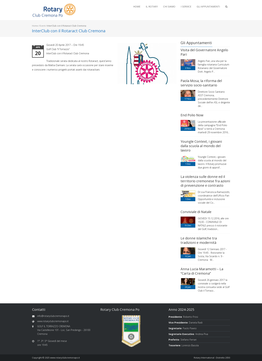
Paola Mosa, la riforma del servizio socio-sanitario (201, 82)
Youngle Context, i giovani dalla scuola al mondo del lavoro (201, 146)
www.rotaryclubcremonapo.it (65, 357)
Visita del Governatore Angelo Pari (204, 52)
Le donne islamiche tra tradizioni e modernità (199, 240)
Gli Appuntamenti (208, 6)
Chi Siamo (169, 6)
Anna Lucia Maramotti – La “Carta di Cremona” (202, 271)
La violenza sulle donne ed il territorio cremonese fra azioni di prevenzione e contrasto (205, 181)
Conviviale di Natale (196, 211)
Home (136, 6)
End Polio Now (192, 115)
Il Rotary (152, 6)
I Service (186, 6)
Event (42, 25)
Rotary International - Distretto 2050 (212, 357)
